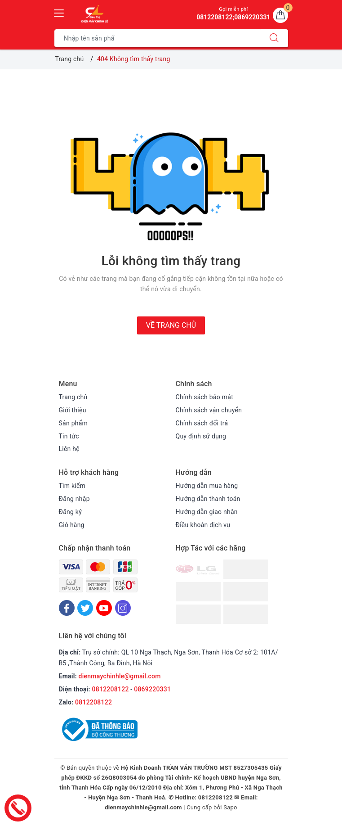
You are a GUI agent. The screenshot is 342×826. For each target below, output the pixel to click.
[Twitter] (85, 608)
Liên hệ (69, 448)
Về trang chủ (171, 325)
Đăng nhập (74, 498)
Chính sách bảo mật (204, 397)
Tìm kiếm (72, 485)
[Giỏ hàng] (280, 15)
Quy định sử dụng (201, 436)
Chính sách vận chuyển (209, 410)
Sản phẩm (73, 423)
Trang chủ (73, 397)
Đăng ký (70, 511)
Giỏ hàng (71, 524)
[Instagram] (123, 608)
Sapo (230, 807)
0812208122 (110, 689)
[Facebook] (67, 608)
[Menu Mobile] (59, 12)
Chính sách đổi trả (202, 423)
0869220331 (152, 689)
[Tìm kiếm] (274, 38)
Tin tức (69, 436)
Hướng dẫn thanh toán (208, 498)
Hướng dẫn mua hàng (207, 485)
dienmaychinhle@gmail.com (120, 676)
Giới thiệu (72, 410)
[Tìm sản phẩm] (157, 38)
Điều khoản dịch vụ (203, 524)
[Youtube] (104, 608)
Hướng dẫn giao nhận (207, 511)
